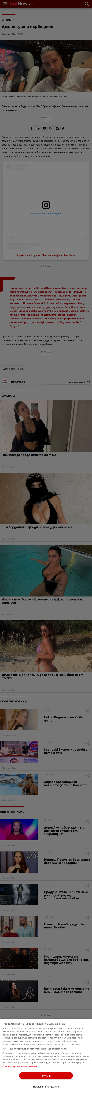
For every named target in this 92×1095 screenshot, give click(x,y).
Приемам (46, 1075)
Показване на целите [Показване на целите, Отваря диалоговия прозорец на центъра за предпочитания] (46, 1086)
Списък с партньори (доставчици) (19, 1066)
